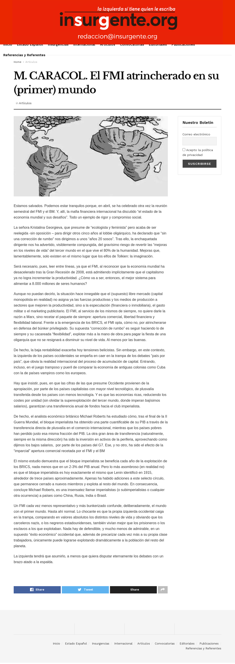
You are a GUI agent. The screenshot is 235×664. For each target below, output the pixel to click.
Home (17, 61)
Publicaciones (183, 44)
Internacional (84, 44)
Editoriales (158, 44)
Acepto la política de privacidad (197, 152)
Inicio (7, 44)
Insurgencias (58, 44)
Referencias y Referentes (24, 55)
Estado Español (30, 44)
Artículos (107, 44)
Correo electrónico (196, 134)
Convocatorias (132, 44)
